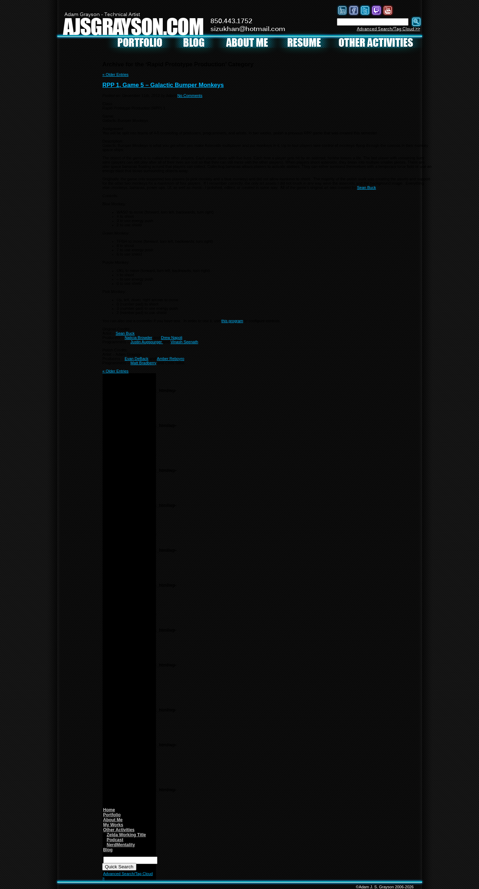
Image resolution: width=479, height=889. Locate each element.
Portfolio (112, 814)
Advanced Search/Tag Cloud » (128, 876)
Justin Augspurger (146, 342)
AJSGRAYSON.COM (133, 26)
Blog (108, 849)
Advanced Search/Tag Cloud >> (388, 29)
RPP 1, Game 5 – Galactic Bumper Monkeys (163, 85)
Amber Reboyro (170, 358)
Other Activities (119, 829)
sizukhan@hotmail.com (247, 29)
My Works (113, 824)
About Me (113, 819)
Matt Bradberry (143, 363)
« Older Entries (116, 74)
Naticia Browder (138, 337)
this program (232, 321)
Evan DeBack (137, 358)
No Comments (189, 95)
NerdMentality (121, 844)
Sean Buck (366, 187)
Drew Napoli (171, 337)
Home (109, 809)
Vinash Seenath (184, 342)
